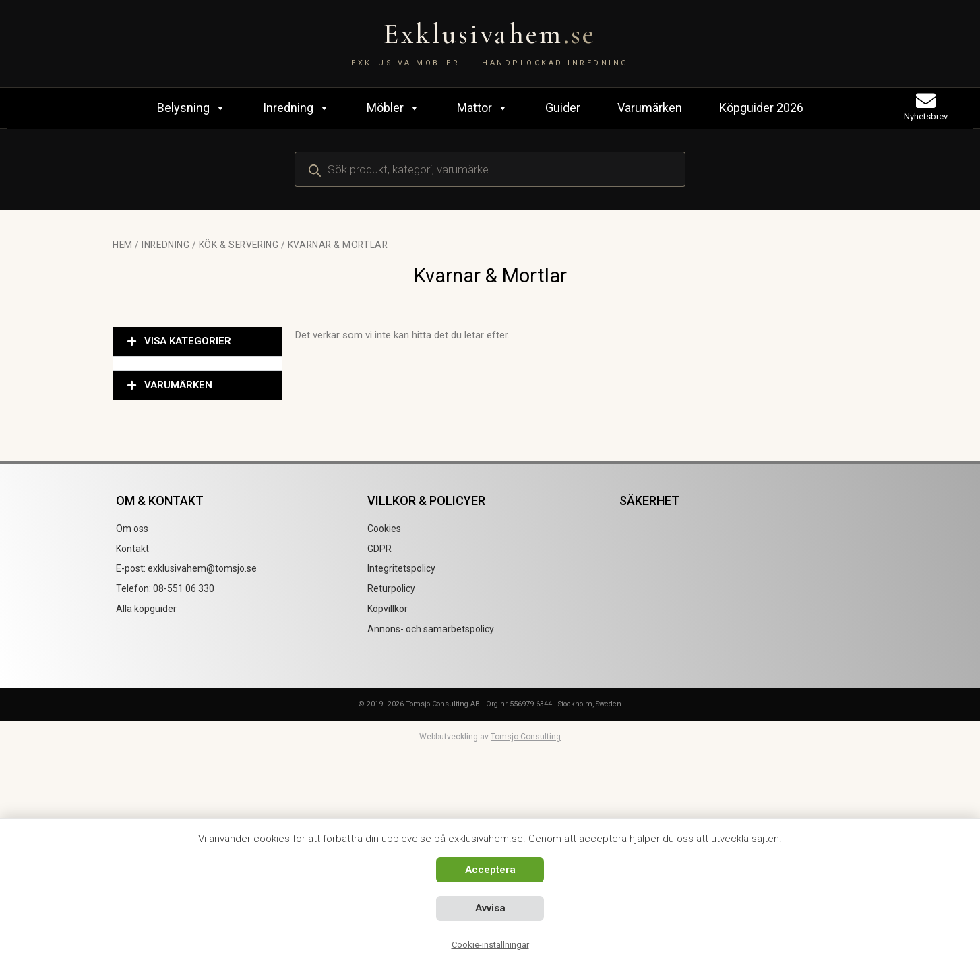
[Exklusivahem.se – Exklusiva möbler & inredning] (490, 43)
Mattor (482, 107)
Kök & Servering (238, 244)
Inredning (296, 107)
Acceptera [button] (490, 870)
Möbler (393, 107)
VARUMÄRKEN (178, 385)
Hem (123, 244)
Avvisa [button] (490, 908)
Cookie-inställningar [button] (490, 945)
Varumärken (649, 107)
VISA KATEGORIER (187, 341)
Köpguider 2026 (761, 107)
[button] (197, 342)
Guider (562, 107)
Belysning (191, 107)
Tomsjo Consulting (526, 737)
